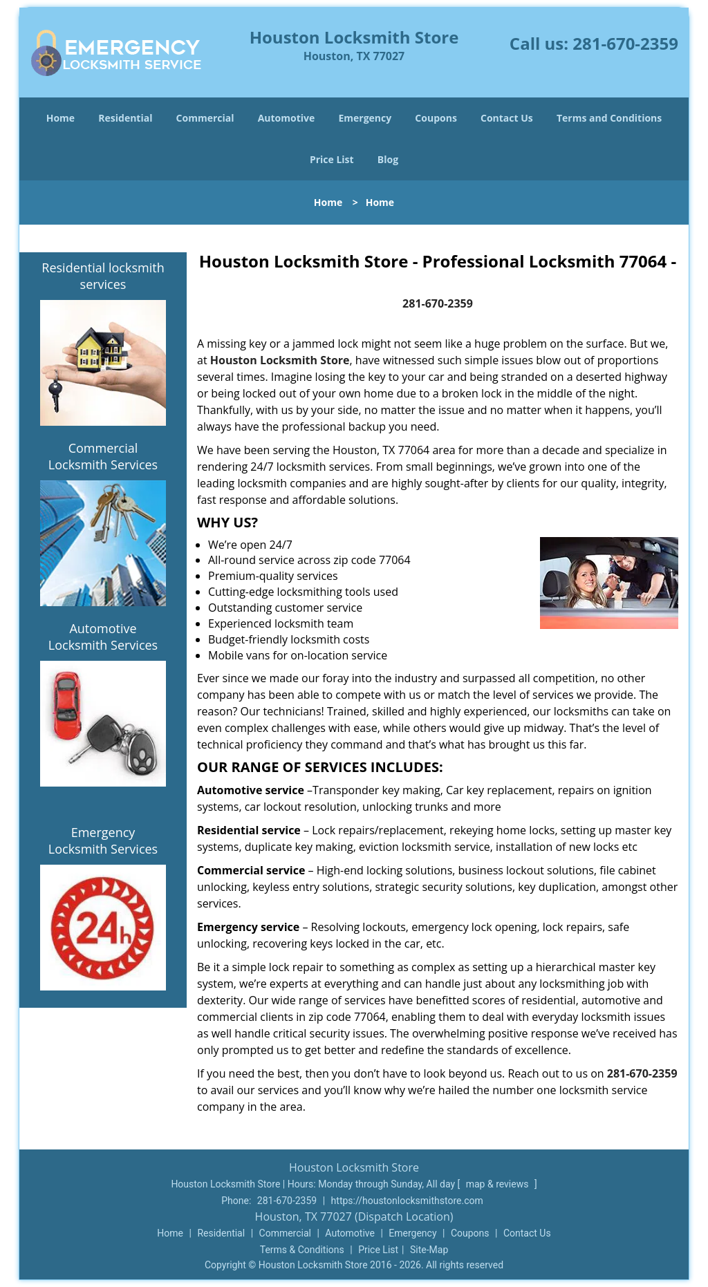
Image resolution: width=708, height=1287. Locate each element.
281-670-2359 (625, 43)
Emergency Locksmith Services (103, 840)
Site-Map (429, 1249)
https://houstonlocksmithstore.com (407, 1200)
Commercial (205, 117)
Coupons (435, 117)
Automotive (286, 117)
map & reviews (498, 1184)
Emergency (364, 117)
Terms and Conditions (609, 117)
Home (60, 117)
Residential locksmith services (102, 275)
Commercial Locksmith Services (103, 456)
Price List (332, 159)
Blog (388, 159)
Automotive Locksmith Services (103, 636)
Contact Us (507, 117)
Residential (125, 117)
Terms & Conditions (302, 1249)
